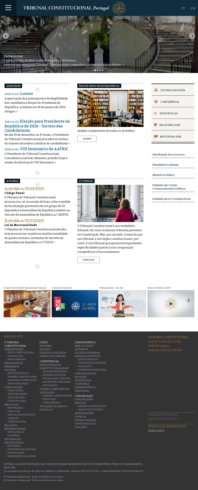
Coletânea (82, 383)
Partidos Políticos (87, 356)
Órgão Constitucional (20, 352)
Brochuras (14, 446)
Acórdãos (81, 349)
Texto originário (17, 394)
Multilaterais (15, 432)
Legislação (47, 392)
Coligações (85, 366)
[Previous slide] (6, 36)
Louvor (18, 93)
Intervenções (84, 413)
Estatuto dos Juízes (53, 352)
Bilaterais (13, 435)
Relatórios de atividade (21, 449)
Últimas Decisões (169, 90)
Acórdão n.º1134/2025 (24, 188)
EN (193, 8)
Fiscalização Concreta (56, 378)
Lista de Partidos (88, 359)
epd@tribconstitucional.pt (125, 471)
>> (123, 65)
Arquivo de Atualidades (92, 406)
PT (183, 8)
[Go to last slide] (37, 90)
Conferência (166, 101)
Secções (45, 349)
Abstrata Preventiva (55, 371)
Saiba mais (156, 431)
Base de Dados (84, 345)
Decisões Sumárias (87, 352)
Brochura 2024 (167, 136)
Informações (15, 408)
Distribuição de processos (168, 154)
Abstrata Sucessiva (54, 375)
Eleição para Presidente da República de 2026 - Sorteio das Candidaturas (37, 126)
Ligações (81, 427)
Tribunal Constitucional (57, 396)
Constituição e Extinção (92, 363)
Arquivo (80, 402)
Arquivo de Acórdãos (90, 409)
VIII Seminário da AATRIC (36, 149)
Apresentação (14, 349)
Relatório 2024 (167, 125)
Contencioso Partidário (92, 370)
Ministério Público (163, 175)
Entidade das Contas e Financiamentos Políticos (60, 464)
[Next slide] (192, 36)
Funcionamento (16, 359)
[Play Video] (27, 303)
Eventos (80, 416)
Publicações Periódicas (21, 415)
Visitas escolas (85, 423)
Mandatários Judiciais (165, 164)
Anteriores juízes (18, 383)
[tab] (92, 70)
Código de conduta (53, 356)
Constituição (13, 387)
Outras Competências (54, 389)
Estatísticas (166, 113)
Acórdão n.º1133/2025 (24, 220)
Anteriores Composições (22, 380)
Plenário (46, 345)
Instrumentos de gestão (21, 456)
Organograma (16, 453)
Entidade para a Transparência (171, 198)
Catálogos (13, 411)
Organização (15, 356)
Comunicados (84, 399)
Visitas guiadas (85, 420)
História (10, 370)
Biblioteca (11, 404)
